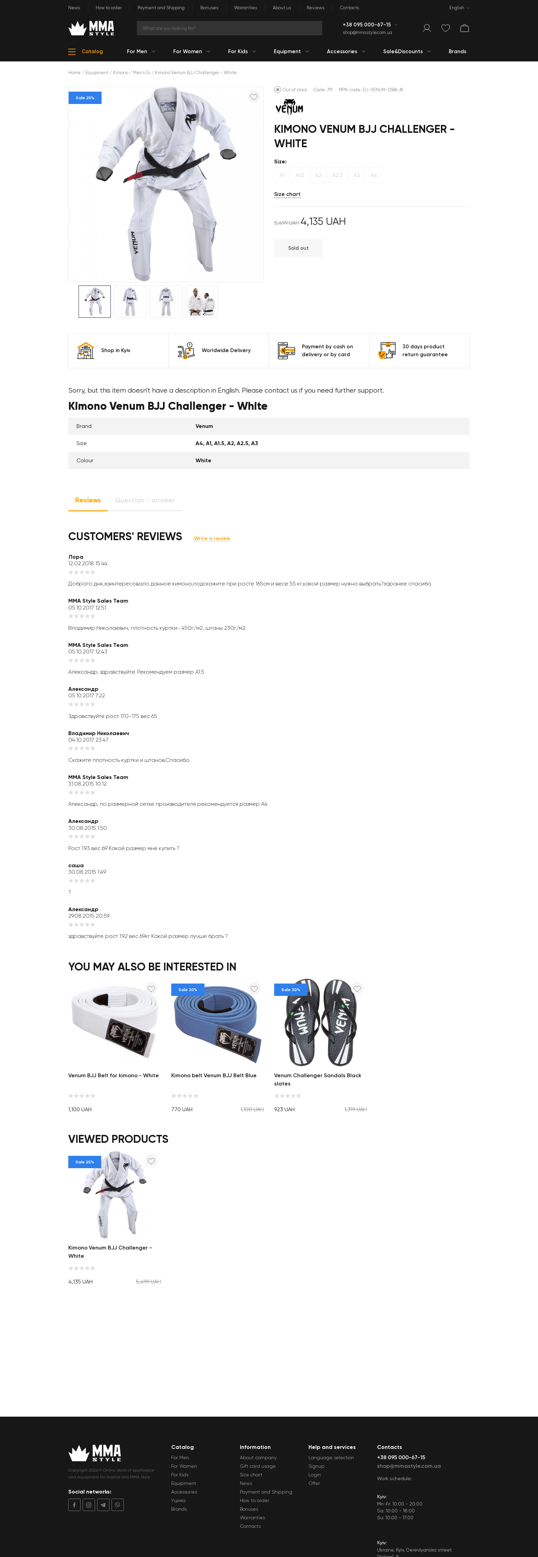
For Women (184, 1466)
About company (258, 1457)
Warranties (245, 7)
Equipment (96, 72)
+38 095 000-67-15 (367, 25)
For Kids (179, 1474)
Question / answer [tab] (145, 500)
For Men (180, 1457)
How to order (109, 7)
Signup (316, 1466)
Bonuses (209, 7)
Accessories (184, 1492)
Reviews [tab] (88, 500)
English (456, 7)
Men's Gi (141, 72)
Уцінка (178, 1500)
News (74, 7)
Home (74, 72)
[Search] (229, 28)
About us (282, 7)
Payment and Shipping (161, 7)
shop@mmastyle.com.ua (367, 32)
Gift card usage (258, 1466)
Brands (179, 1509)
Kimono (120, 72)
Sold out (298, 248)
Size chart (287, 194)
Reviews (315, 7)
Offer (314, 1483)
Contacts (349, 7)
